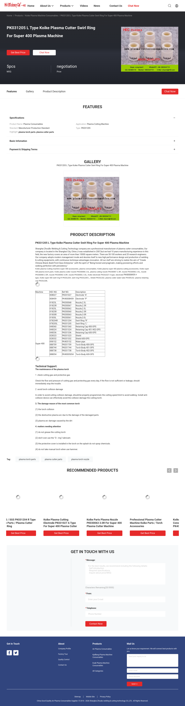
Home (9, 15)
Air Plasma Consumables (102, 649)
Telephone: (91, 608)
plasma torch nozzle (80, 459)
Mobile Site (90, 697)
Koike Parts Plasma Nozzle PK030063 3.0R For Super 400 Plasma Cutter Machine (113, 523)
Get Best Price (18, 52)
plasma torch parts (27, 459)
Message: (90, 560)
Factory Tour (63, 654)
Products (19, 15)
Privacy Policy (105, 697)
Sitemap (77, 697)
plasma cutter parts (53, 459)
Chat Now (44, 52)
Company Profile (64, 649)
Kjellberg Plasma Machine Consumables (102, 656)
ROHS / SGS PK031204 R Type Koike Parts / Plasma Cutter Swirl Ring (27, 523)
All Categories (97, 671)
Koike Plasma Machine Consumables (41, 15)
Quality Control (63, 660)
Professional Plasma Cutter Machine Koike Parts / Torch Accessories (155, 523)
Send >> (135, 684)
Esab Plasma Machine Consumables (100, 664)
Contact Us (62, 665)
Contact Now (96, 623)
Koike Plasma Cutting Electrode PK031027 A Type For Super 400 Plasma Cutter (69, 523)
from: (89, 593)
